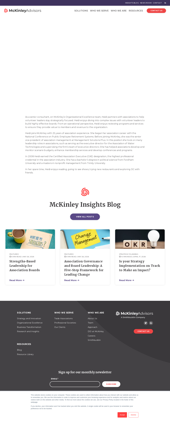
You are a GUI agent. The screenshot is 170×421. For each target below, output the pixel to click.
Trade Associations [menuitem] (63, 318)
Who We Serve (99, 11)
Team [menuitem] (90, 323)
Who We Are (119, 11)
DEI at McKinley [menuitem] (96, 331)
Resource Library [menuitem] (25, 354)
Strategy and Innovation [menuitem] (29, 318)
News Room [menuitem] (146, 3)
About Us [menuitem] (92, 318)
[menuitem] (164, 3)
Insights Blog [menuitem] (132, 3)
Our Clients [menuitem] (59, 327)
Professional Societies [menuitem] (65, 323)
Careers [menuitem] (91, 336)
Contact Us (156, 11)
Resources (136, 11)
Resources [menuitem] (24, 344)
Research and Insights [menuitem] (28, 331)
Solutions (81, 11)
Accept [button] (122, 415)
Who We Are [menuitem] (96, 312)
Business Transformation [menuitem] (29, 327)
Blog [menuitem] (19, 350)
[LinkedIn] (151, 323)
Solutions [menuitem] (24, 312)
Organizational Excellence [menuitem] (30, 323)
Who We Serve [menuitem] (63, 312)
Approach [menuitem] (92, 327)
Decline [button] (133, 415)
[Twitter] (146, 323)
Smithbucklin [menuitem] (94, 340)
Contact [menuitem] (157, 3)
